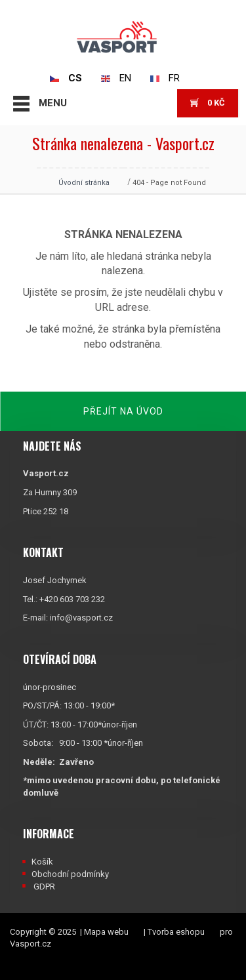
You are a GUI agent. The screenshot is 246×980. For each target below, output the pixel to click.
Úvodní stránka (84, 182)
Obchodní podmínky (70, 874)
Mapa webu (106, 932)
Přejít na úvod (123, 411)
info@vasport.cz (81, 618)
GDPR (44, 886)
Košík (42, 862)
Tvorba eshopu (176, 932)
